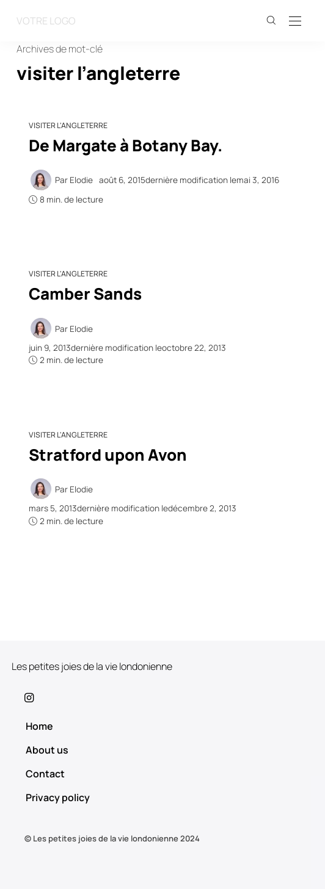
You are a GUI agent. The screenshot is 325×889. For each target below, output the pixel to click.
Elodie (81, 180)
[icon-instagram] (162, 697)
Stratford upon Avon (108, 455)
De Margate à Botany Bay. (125, 145)
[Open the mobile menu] (295, 21)
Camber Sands (85, 293)
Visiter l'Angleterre (68, 125)
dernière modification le (189, 180)
